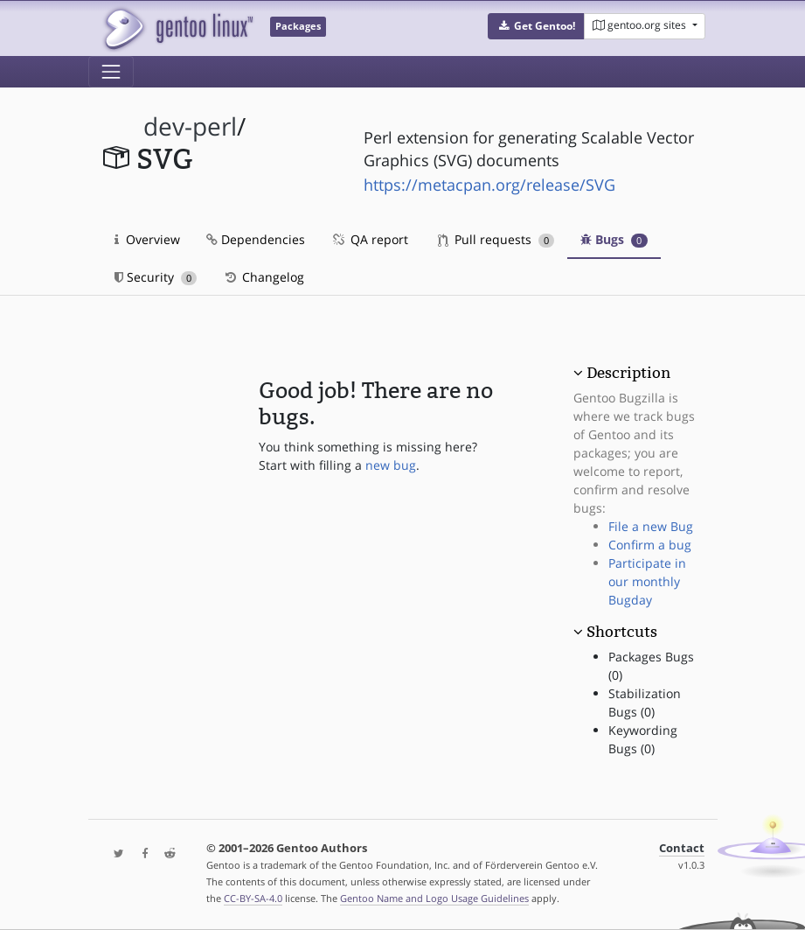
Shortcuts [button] (621, 631)
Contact (681, 848)
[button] (536, 26)
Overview (147, 239)
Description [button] (628, 372)
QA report (369, 239)
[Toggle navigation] (111, 71)
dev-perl (190, 126)
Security (156, 277)
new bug (390, 465)
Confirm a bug (649, 544)
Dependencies (255, 239)
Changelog (263, 277)
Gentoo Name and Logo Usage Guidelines (434, 898)
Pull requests (496, 239)
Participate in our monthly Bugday (647, 581)
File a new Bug (650, 526)
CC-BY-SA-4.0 (253, 898)
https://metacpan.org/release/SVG (489, 184)
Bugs (614, 239)
